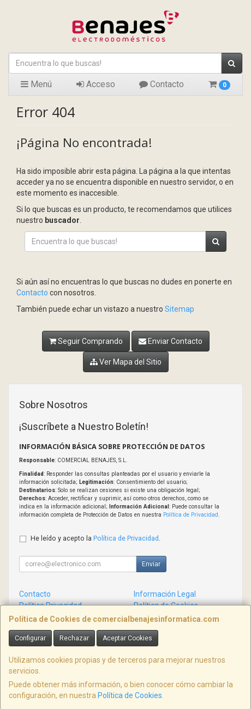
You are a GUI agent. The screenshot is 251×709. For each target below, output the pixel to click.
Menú (36, 84)
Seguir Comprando (86, 341)
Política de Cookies (130, 695)
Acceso (95, 84)
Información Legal (165, 594)
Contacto (161, 84)
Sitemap (179, 309)
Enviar (151, 564)
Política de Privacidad (190, 515)
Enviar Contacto (170, 341)
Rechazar (74, 638)
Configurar (30, 638)
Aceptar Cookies (127, 638)
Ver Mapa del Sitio (126, 361)
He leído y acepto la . (95, 538)
